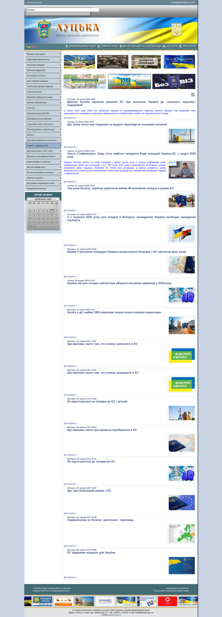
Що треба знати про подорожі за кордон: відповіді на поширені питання (117, 124)
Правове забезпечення (36, 102)
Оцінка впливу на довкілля (38, 161)
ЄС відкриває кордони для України (91, 552)
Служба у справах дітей (37, 145)
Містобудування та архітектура (40, 129)
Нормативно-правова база (38, 59)
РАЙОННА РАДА (109, 46)
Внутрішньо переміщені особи (40, 183)
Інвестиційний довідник (37, 81)
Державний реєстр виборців (39, 118)
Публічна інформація (36, 70)
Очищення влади (34, 92)
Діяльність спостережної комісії (41, 156)
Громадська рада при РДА (38, 113)
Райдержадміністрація (82, 46)
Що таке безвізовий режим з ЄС (89, 490)
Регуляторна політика (36, 75)
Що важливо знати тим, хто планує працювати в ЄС (103, 372)
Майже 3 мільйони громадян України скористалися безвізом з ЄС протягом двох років (126, 251)
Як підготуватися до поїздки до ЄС (91, 461)
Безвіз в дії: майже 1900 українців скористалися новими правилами (114, 312)
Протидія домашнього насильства (42, 140)
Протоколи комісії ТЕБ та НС (40, 151)
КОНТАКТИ (172, 46)
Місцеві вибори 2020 (36, 167)
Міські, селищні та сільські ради (142, 46)
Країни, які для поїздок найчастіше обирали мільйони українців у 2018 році (119, 283)
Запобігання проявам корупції (40, 86)
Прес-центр (190, 46)
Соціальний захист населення (40, 124)
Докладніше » (70, 118)
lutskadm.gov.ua (114, 615)
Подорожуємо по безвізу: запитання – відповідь (100, 519)
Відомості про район (36, 54)
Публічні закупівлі (35, 178)
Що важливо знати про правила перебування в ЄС (102, 429)
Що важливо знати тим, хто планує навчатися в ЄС (102, 343)
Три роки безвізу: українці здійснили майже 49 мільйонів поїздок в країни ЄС (120, 188)
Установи (31, 108)
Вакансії (30, 135)
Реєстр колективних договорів (40, 172)
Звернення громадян (36, 65)
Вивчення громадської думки (39, 97)
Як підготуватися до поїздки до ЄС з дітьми (97, 401)
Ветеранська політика (36, 188)
